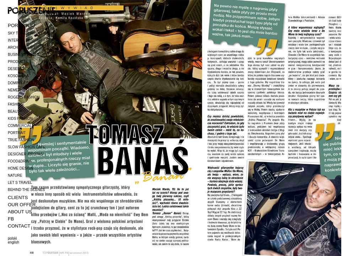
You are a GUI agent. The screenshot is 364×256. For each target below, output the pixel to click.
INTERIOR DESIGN (23, 40)
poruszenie (32, 10)
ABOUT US (20, 211)
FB (11, 219)
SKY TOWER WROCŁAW (28, 33)
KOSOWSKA (18, 76)
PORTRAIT (17, 133)
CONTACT (19, 226)
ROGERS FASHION (24, 97)
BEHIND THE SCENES (26, 190)
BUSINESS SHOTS (23, 55)
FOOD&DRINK (20, 161)
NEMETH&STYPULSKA (27, 90)
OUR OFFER (22, 204)
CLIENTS (18, 197)
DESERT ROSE (20, 69)
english (13, 242)
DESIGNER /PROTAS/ (26, 154)
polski (12, 238)
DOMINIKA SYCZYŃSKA (28, 83)
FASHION (15, 104)
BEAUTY (15, 111)
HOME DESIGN (20, 168)
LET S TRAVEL (20, 183)
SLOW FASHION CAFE (27, 147)
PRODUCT (16, 62)
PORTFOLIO (21, 25)
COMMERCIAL (20, 126)
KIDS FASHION (20, 119)
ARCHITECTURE (22, 47)
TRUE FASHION (21, 140)
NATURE (15, 175)
